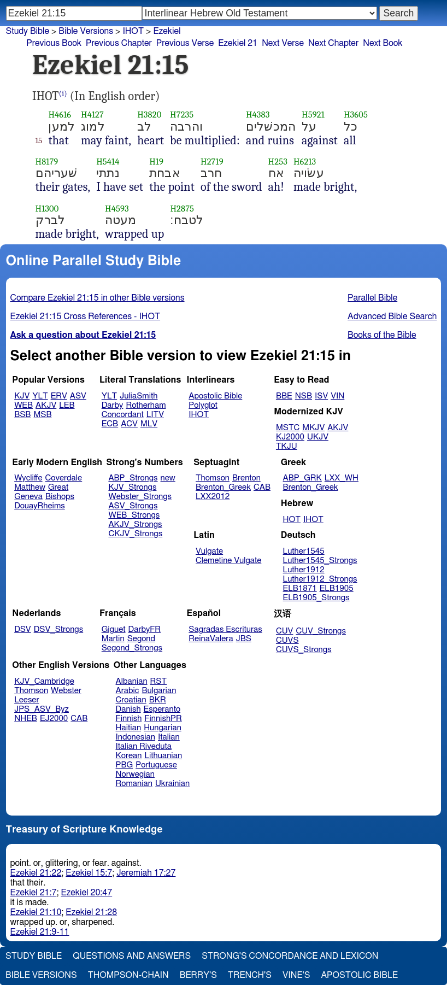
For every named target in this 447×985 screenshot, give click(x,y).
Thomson (213, 478)
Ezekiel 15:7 (89, 873)
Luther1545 (304, 551)
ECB (110, 424)
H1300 (47, 208)
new (168, 478)
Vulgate (209, 551)
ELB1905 (337, 588)
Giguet (114, 629)
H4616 (59, 114)
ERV (59, 396)
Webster (66, 691)
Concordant (123, 415)
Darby (112, 405)
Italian (169, 737)
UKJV (317, 437)
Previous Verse (185, 43)
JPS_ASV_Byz (41, 709)
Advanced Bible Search (392, 316)
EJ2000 (54, 718)
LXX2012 (213, 496)
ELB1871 (300, 588)
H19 (156, 161)
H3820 (149, 114)
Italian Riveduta (144, 746)
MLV (148, 424)
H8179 (47, 161)
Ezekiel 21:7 (33, 892)
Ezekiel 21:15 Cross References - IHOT (85, 316)
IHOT (133, 31)
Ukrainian (172, 783)
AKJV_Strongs (135, 524)
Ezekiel (166, 31)
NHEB (25, 718)
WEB (23, 405)
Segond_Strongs (132, 648)
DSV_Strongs (59, 629)
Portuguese (156, 765)
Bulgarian (159, 691)
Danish (128, 709)
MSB (42, 415)
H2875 (182, 208)
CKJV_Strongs (135, 534)
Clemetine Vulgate (228, 560)
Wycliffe (28, 478)
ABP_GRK (302, 478)
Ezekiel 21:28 (91, 912)
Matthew (29, 487)
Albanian (132, 681)
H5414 (107, 161)
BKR (157, 700)
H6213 (304, 161)
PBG (124, 765)
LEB (66, 405)
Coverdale (64, 478)
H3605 (356, 114)
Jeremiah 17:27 (145, 873)
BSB (22, 415)
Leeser (26, 700)
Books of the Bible (382, 335)
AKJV (46, 405)
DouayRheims (39, 506)
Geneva (28, 496)
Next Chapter (333, 43)
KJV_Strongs (132, 487)
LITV (155, 415)
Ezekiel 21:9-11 (39, 932)
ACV (129, 424)
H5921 (313, 114)
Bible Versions (85, 31)
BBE (284, 396)
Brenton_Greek (223, 487)
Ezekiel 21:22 (36, 873)
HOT (292, 519)
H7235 (181, 114)
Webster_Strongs (140, 496)
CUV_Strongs (320, 631)
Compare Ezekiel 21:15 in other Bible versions (97, 298)
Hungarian (162, 728)
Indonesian (136, 737)
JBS (243, 639)
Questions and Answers (132, 956)
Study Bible (27, 31)
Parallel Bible (372, 298)
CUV (284, 631)
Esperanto (162, 709)
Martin (113, 639)
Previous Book (53, 43)
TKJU (286, 446)
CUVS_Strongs (304, 650)
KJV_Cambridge (44, 681)
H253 (277, 161)
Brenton (246, 478)
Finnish (129, 718)
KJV (22, 396)
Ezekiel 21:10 (36, 912)
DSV (22, 629)
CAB (262, 487)
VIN (337, 396)
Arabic (127, 691)
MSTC (287, 428)
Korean (129, 756)
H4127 (92, 114)
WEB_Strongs (134, 515)
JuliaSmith (138, 396)
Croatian (131, 700)
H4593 (117, 208)
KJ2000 (290, 437)
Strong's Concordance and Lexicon (290, 956)
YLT (40, 396)
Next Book (382, 43)
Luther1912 (304, 570)
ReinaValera (211, 639)
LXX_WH (341, 478)
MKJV (313, 428)
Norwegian (135, 774)
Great (58, 487)
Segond (141, 639)
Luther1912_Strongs (320, 579)
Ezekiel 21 (237, 43)
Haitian (129, 728)
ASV (78, 396)
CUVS (287, 640)
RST (158, 681)
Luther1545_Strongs (320, 560)
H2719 (212, 161)
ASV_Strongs (132, 506)
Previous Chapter (119, 43)
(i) (63, 93)
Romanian (134, 783)
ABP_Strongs (132, 478)
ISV (321, 396)
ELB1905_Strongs (316, 598)
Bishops (59, 496)
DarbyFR (144, 629)
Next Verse (283, 43)
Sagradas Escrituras (225, 629)
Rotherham (146, 405)
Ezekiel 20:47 (86, 892)
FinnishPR (163, 718)
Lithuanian (163, 756)
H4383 (258, 114)
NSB (303, 396)
